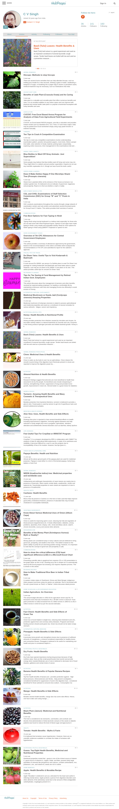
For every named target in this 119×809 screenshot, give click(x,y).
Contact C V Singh (31, 22)
